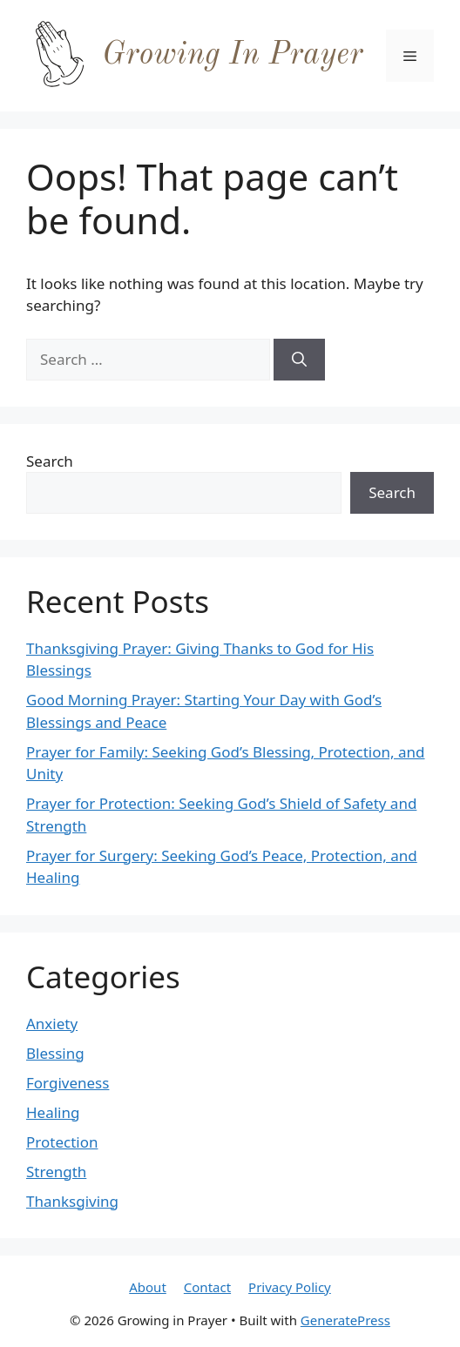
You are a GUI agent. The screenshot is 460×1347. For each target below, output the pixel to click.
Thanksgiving (72, 1201)
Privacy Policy (289, 1287)
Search (49, 461)
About (147, 1287)
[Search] (299, 360)
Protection (62, 1142)
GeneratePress (345, 1320)
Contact (207, 1287)
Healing (52, 1112)
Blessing (55, 1053)
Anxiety (52, 1024)
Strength (56, 1172)
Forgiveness (67, 1083)
